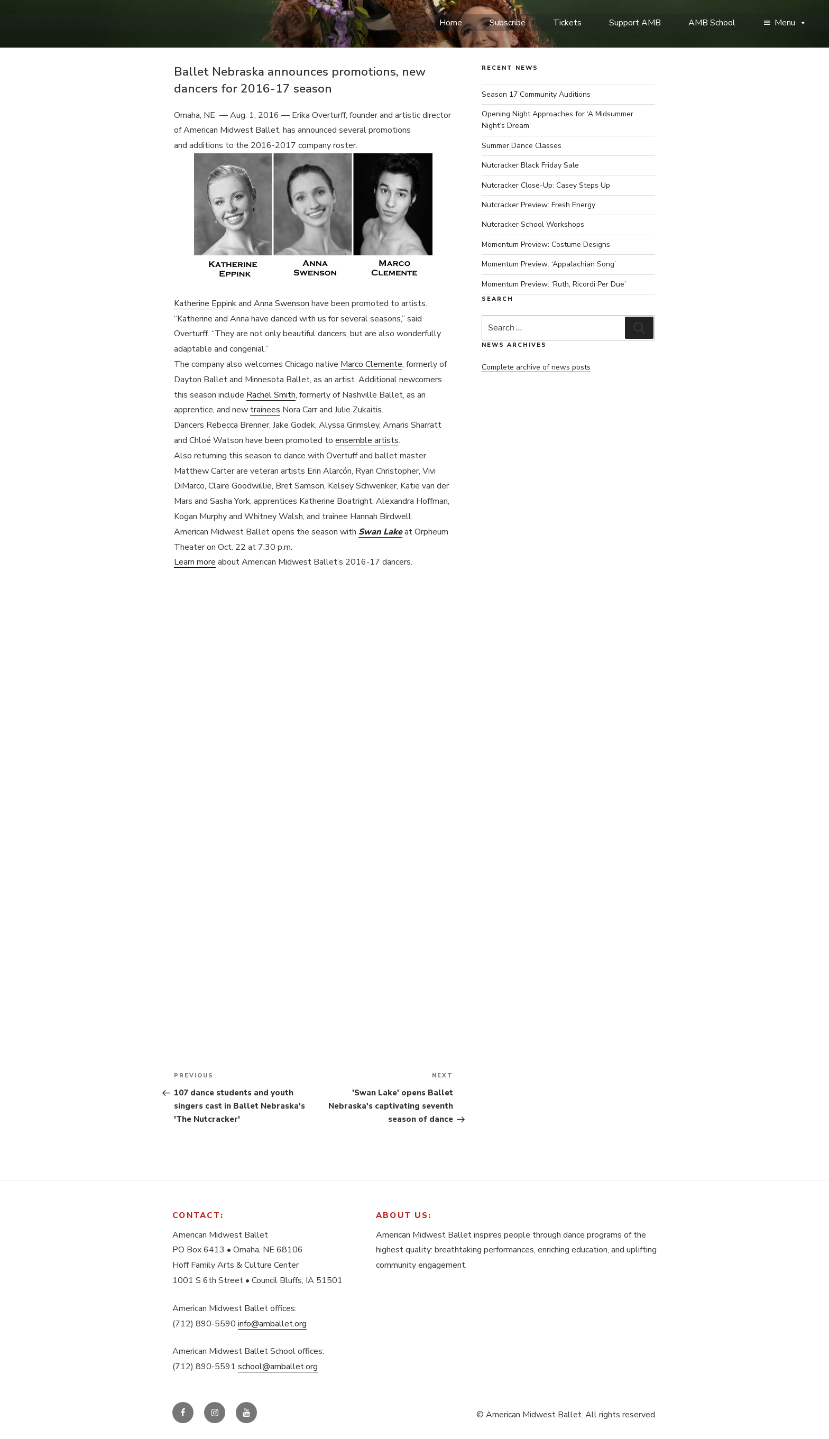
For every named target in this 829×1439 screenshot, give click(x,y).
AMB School (711, 23)
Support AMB (635, 23)
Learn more (195, 562)
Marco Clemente (371, 364)
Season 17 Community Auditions (536, 94)
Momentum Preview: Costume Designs (546, 244)
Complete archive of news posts (536, 367)
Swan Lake (380, 532)
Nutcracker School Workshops (533, 224)
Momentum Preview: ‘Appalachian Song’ (549, 264)
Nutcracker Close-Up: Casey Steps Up (546, 185)
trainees (265, 410)
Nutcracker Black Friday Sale (530, 165)
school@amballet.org (278, 1366)
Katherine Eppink (205, 303)
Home (450, 23)
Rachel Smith (271, 395)
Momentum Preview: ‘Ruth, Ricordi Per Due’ (554, 284)
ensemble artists (367, 440)
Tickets (567, 23)
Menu (791, 22)
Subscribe (508, 23)
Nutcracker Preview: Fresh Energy (538, 205)
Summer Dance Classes (521, 146)
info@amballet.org (272, 1324)
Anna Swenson (281, 303)
